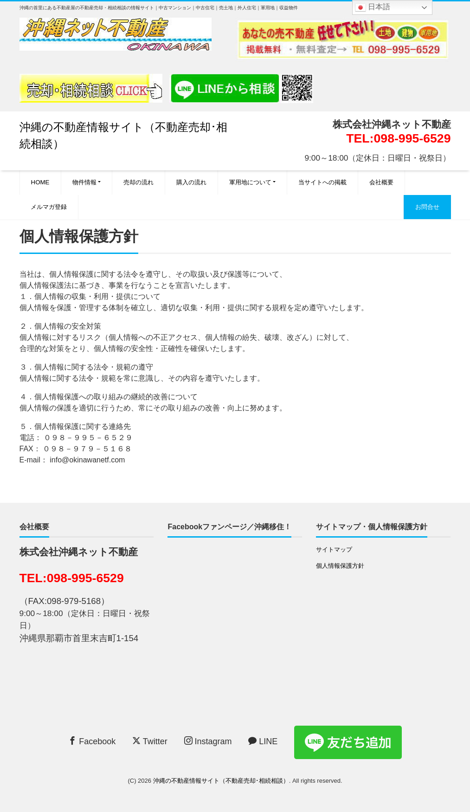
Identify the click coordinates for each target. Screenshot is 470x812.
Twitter (149, 741)
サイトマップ (334, 549)
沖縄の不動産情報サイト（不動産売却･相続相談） (221, 780)
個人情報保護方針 (340, 565)
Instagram (208, 741)
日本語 (372, 7)
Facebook (92, 741)
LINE (262, 741)
